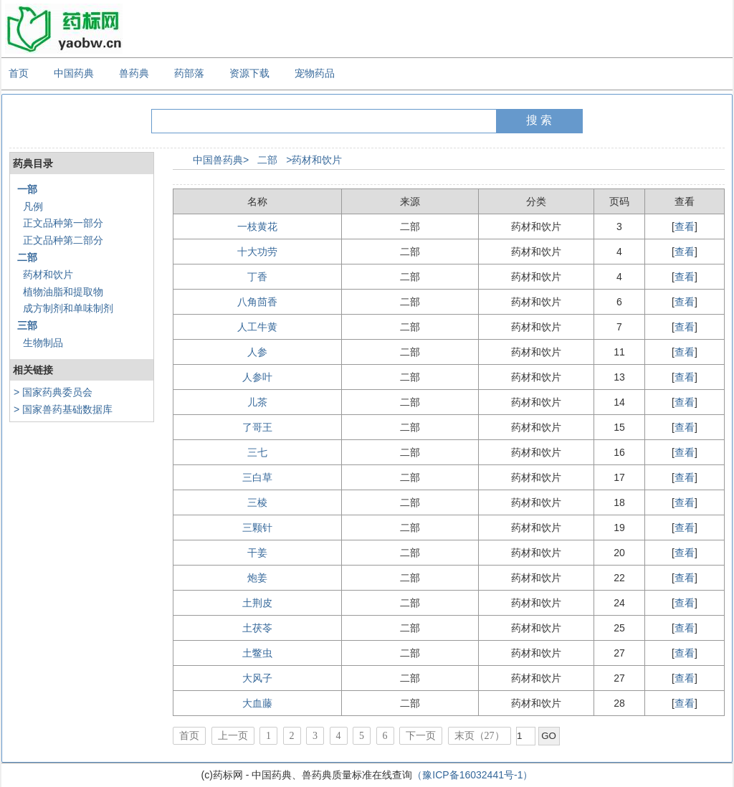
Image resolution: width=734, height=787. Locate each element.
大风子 (257, 678)
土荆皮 (257, 603)
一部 (27, 189)
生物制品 (43, 342)
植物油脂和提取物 (63, 291)
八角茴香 (257, 301)
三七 (257, 452)
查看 (685, 226)
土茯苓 (257, 628)
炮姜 (257, 577)
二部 (27, 257)
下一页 (421, 735)
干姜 (257, 552)
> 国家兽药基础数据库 (63, 409)
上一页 (233, 735)
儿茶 (257, 402)
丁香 (257, 276)
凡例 (33, 206)
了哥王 (257, 427)
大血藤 (257, 703)
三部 (27, 325)
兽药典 (134, 73)
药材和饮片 (48, 274)
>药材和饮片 (314, 160)
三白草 (257, 477)
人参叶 (257, 377)
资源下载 (249, 73)
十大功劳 (257, 251)
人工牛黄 (257, 327)
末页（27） (479, 735)
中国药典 (74, 73)
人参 (257, 352)
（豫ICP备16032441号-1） (472, 775)
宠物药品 (315, 73)
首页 (19, 73)
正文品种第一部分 (63, 223)
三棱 (257, 502)
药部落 (189, 73)
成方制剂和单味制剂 (68, 308)
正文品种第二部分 (63, 240)
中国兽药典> (221, 160)
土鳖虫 (257, 653)
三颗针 (257, 527)
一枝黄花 (257, 226)
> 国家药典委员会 (53, 392)
